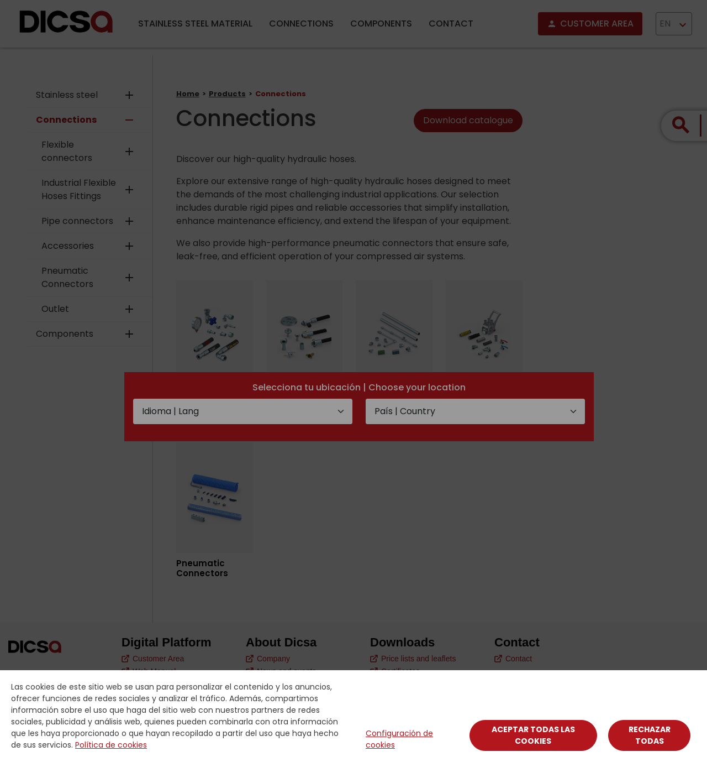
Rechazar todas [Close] (650, 735)
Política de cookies (111, 744)
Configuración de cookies (399, 739)
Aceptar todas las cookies (533, 735)
